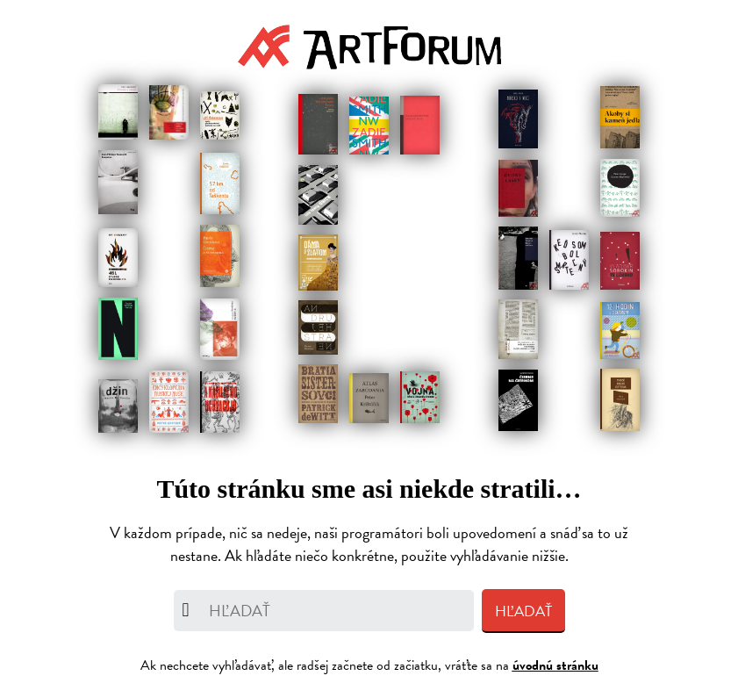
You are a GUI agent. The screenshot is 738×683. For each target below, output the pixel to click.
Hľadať (523, 611)
